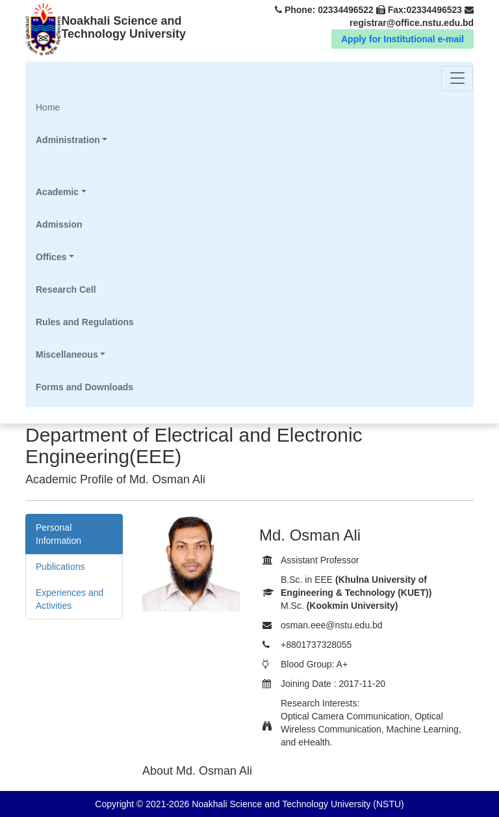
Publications (60, 566)
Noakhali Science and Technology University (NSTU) (296, 804)
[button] (85, 140)
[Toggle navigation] (457, 78)
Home (65, 106)
